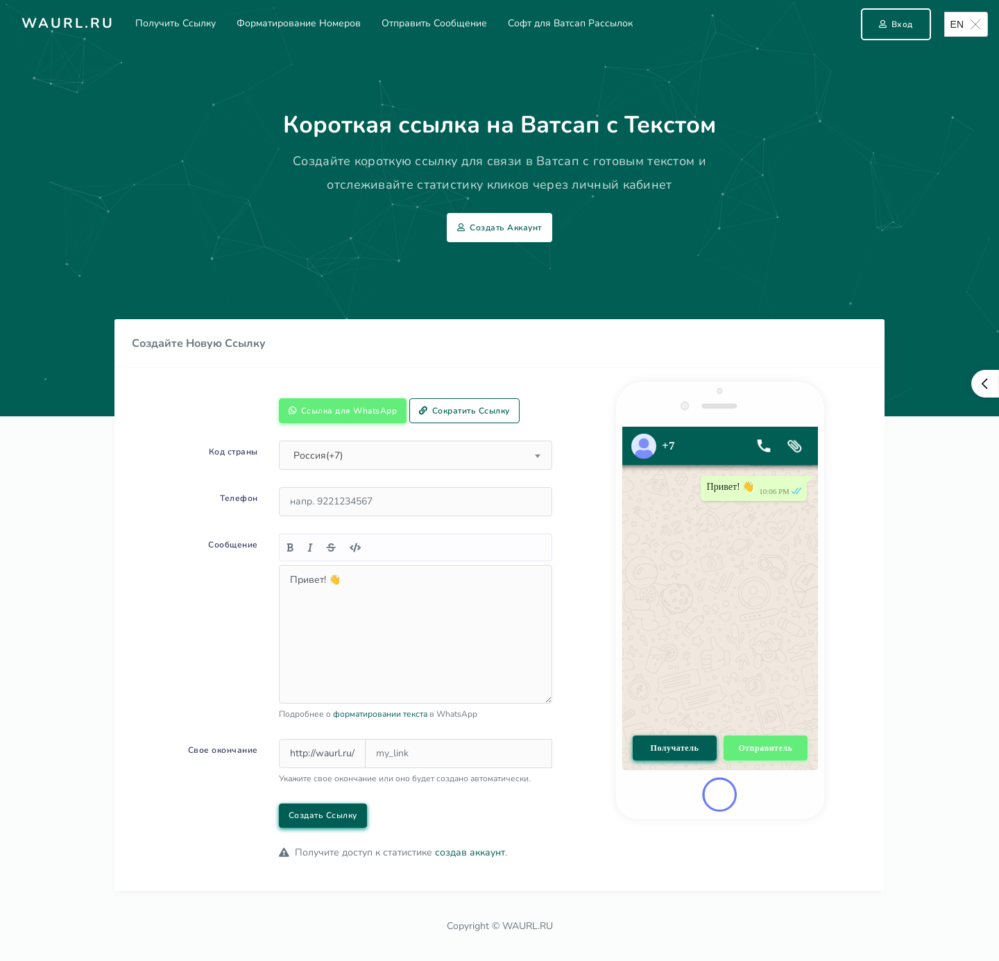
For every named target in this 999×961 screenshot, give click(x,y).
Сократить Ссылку (464, 410)
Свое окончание (223, 750)
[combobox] (415, 455)
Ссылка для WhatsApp (343, 410)
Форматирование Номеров (299, 23)
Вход (896, 24)
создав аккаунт (470, 852)
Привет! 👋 (415, 634)
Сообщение (233, 544)
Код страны (233, 451)
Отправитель (765, 748)
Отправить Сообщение (434, 23)
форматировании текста (380, 714)
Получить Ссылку (175, 23)
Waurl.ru (68, 23)
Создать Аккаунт (499, 227)
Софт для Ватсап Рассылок (570, 23)
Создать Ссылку (323, 815)
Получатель (675, 748)
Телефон (239, 498)
